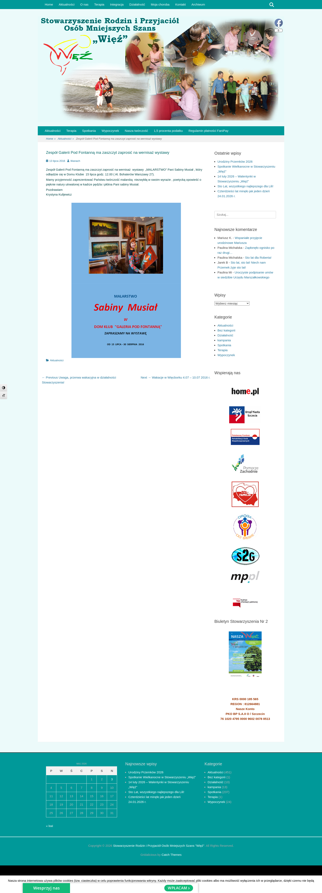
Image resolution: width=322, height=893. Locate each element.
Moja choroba (160, 4)
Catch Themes (172, 854)
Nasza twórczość (136, 130)
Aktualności (67, 4)
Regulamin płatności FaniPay (208, 130)
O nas (84, 4)
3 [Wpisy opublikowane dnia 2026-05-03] (112, 779)
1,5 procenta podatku (168, 130)
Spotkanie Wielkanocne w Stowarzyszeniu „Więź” (162, 777)
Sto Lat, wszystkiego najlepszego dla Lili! (245, 186)
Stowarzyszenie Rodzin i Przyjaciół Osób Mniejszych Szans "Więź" (158, 845)
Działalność (137, 4)
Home (49, 4)
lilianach (75, 160)
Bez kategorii (226, 330)
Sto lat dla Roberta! (258, 257)
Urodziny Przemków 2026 (235, 161)
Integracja (117, 4)
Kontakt (180, 4)
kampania (224, 340)
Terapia (99, 4)
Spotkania (89, 130)
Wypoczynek (110, 130)
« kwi (49, 826)
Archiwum (198, 4)
